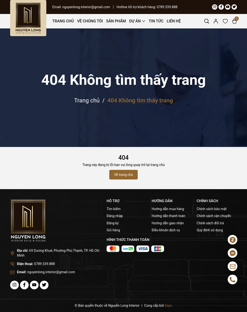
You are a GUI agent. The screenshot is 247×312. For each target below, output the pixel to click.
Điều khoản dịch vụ (166, 230)
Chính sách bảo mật (211, 209)
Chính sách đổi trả (210, 223)
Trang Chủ (63, 21)
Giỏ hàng (113, 230)
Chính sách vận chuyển (214, 216)
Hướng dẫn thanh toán (168, 216)
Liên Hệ (174, 21)
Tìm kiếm (114, 209)
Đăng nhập (115, 216)
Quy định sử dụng (210, 230)
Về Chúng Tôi (90, 21)
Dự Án (135, 21)
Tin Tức (156, 21)
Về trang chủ (123, 175)
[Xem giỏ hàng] (234, 21)
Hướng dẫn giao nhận (168, 223)
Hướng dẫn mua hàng (168, 209)
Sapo (168, 305)
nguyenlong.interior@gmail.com (86, 7)
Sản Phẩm (116, 21)
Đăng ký (113, 223)
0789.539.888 (167, 7)
